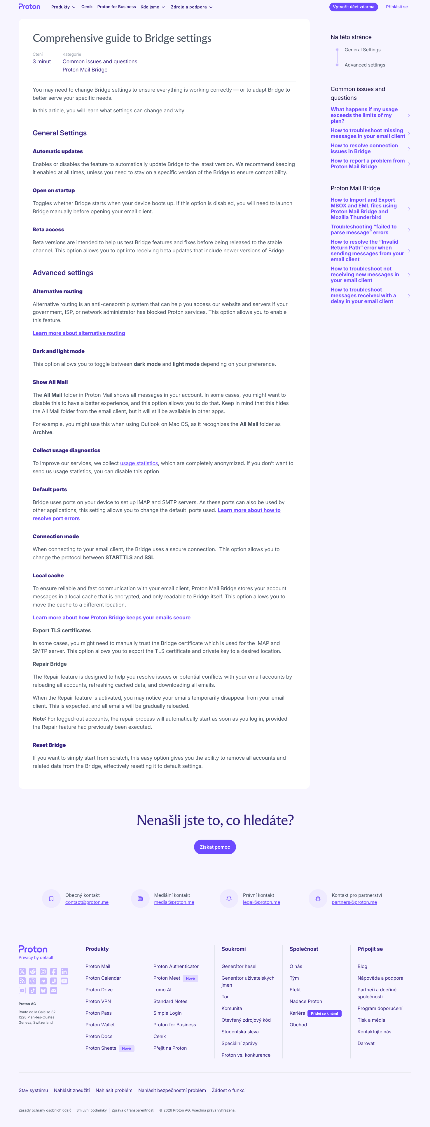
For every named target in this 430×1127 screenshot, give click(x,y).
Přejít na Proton (170, 1048)
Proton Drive (99, 990)
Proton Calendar (103, 978)
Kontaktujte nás (374, 1032)
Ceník (87, 6)
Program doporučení (380, 1008)
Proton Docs (98, 1036)
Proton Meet (166, 978)
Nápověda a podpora (380, 978)
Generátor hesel (239, 966)
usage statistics (139, 463)
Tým (294, 978)
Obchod (298, 1025)
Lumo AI (162, 990)
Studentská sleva (240, 1032)
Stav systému (33, 1090)
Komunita (232, 1008)
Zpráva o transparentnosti (133, 1110)
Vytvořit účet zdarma (353, 6)
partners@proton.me (354, 902)
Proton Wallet (100, 1025)
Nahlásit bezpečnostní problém (172, 1090)
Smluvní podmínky (91, 1110)
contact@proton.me (87, 902)
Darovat (366, 1043)
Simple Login (167, 1013)
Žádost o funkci (229, 1090)
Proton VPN (98, 1001)
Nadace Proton (306, 1001)
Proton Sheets (100, 1048)
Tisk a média (371, 1020)
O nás (296, 966)
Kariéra (297, 1013)
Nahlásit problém (114, 1090)
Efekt (295, 990)
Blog (362, 966)
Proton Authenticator (176, 966)
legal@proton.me (261, 902)
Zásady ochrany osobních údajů (45, 1110)
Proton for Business (116, 6)
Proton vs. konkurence (246, 1055)
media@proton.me (174, 902)
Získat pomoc (215, 847)
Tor (225, 997)
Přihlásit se (397, 6)
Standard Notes (170, 1001)
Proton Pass (98, 1013)
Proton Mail (97, 966)
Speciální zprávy (240, 1043)
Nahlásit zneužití (72, 1090)
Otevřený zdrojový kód (246, 1020)
